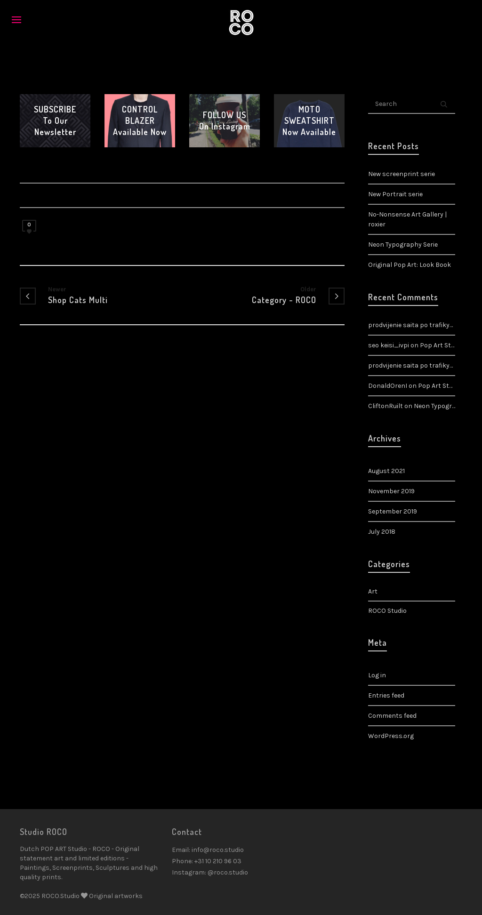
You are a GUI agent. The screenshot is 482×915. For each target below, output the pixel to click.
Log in (377, 675)
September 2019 (392, 511)
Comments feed (392, 716)
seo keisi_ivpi (388, 345)
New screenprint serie (401, 174)
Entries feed (386, 695)
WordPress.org (391, 736)
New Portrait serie (395, 194)
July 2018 (381, 532)
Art (373, 591)
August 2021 (386, 471)
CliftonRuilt (385, 406)
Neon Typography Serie (403, 245)
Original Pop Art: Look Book (409, 265)
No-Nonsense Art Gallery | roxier (407, 219)
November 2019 (391, 491)
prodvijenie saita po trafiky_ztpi (417, 365)
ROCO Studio (387, 611)
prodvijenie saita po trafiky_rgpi (417, 325)
